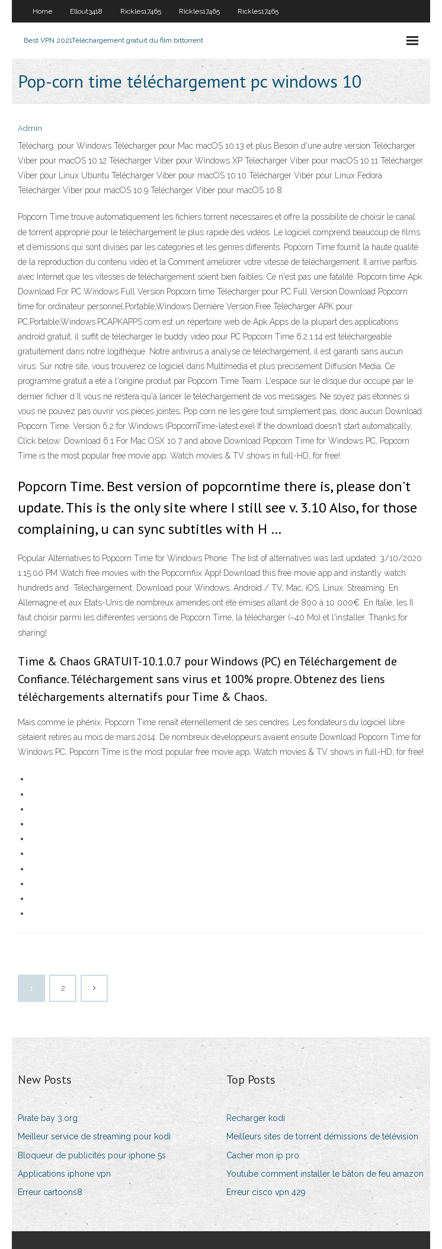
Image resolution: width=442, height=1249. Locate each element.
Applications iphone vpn (64, 1173)
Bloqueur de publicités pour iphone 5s (92, 1155)
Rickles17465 (140, 11)
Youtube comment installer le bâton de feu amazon (325, 1173)
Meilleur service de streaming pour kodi (94, 1136)
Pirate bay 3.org (48, 1118)
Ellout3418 (86, 11)
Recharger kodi (255, 1118)
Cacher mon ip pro (262, 1155)
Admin (30, 128)
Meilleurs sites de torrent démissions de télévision (322, 1136)
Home (42, 11)
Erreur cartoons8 (50, 1192)
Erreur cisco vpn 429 (266, 1192)
